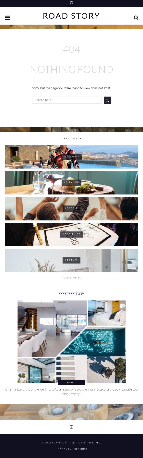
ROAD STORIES (71, 277)
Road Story (71, 16)
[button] (8, 18)
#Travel (71, 382)
